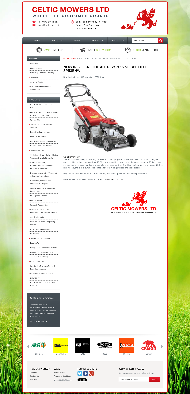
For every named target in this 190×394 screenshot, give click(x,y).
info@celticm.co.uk (114, 179)
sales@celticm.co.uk (48, 25)
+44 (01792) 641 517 (47, 21)
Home (66, 58)
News (73, 58)
